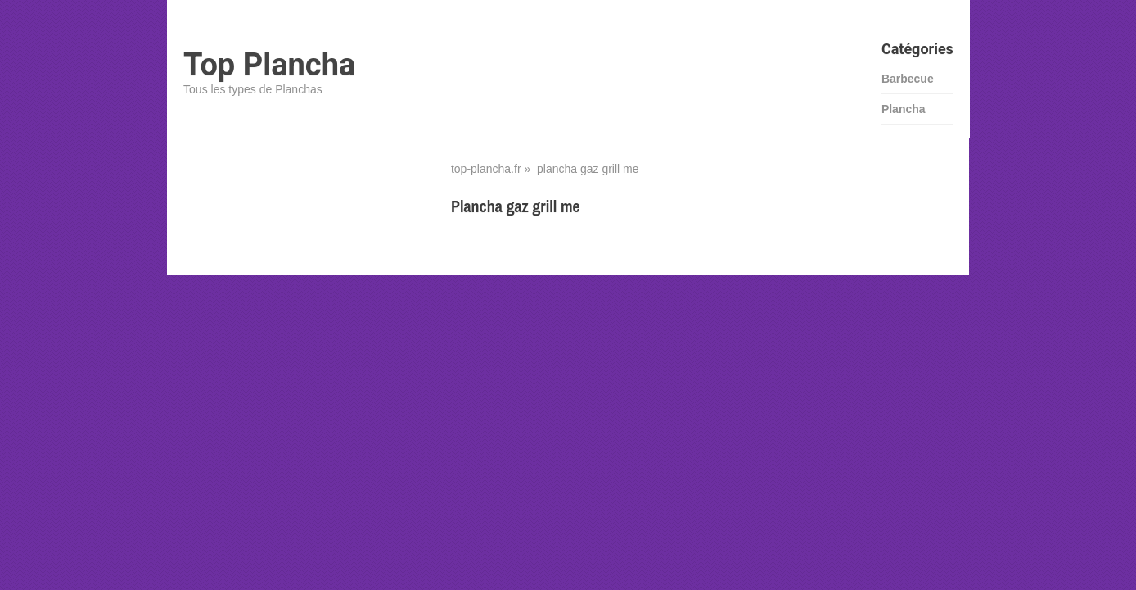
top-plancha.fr (486, 168)
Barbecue (907, 78)
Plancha (903, 109)
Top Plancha (269, 65)
